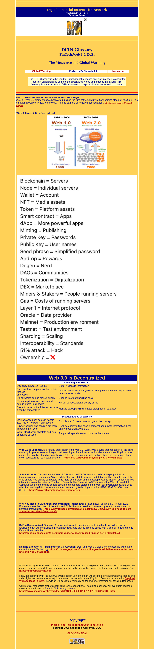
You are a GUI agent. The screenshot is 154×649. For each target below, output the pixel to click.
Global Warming (41, 71)
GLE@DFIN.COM (77, 633)
